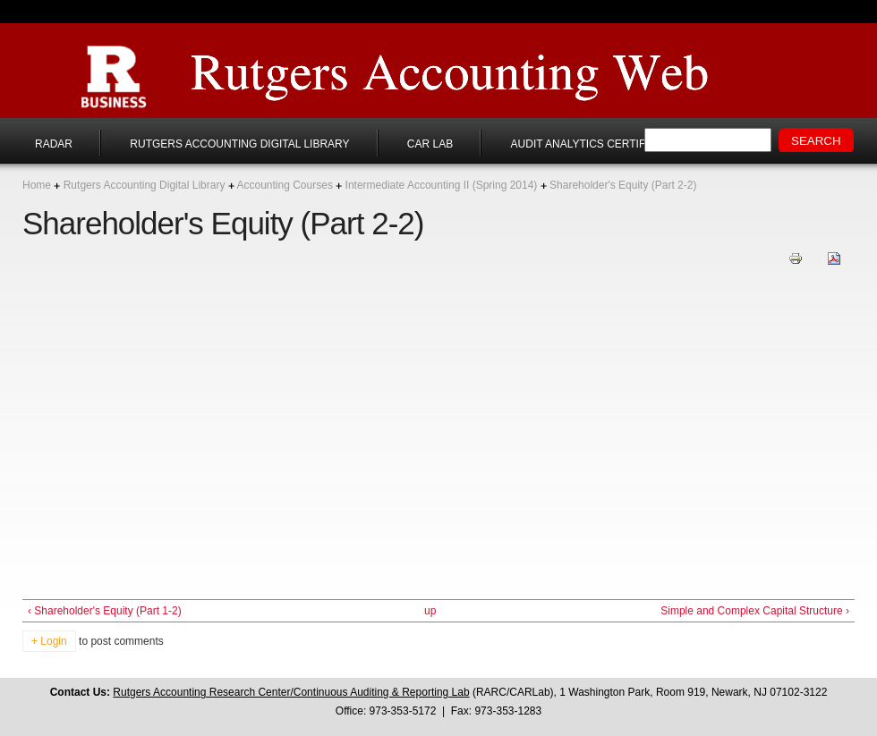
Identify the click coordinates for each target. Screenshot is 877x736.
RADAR (53, 144)
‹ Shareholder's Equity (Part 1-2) (105, 610)
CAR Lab (430, 144)
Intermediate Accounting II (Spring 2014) (441, 185)
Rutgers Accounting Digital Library (239, 144)
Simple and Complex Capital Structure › (754, 610)
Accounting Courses (284, 185)
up (430, 610)
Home (36, 185)
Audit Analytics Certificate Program (623, 144)
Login (53, 641)
